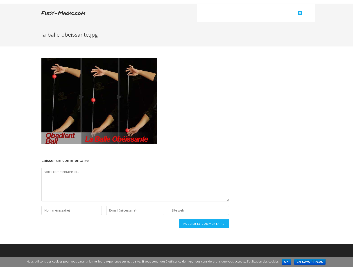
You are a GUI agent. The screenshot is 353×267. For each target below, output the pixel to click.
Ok (286, 261)
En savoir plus (310, 261)
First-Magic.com (63, 13)
